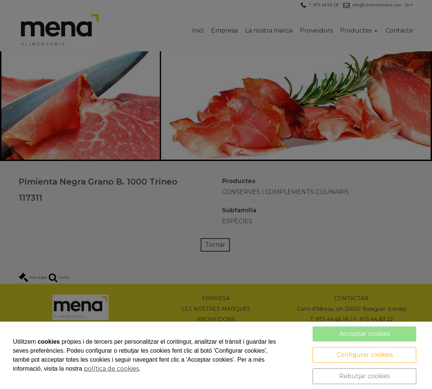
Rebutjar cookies (364, 376)
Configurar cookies (365, 354)
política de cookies (111, 368)
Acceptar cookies (364, 333)
